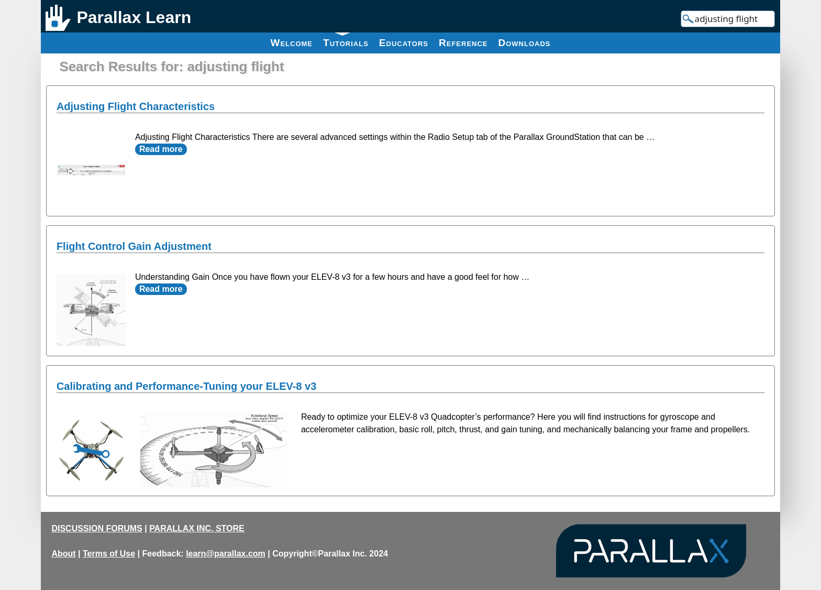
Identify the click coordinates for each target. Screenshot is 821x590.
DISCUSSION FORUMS (96, 528)
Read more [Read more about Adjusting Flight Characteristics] (161, 149)
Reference (463, 42)
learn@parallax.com (225, 553)
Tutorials (346, 40)
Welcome (291, 42)
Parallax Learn (133, 17)
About (63, 553)
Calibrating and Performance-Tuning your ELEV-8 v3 (186, 386)
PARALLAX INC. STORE (197, 528)
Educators (403, 42)
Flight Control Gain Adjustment (134, 246)
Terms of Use (109, 553)
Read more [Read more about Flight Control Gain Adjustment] (161, 289)
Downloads (524, 42)
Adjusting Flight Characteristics (136, 106)
